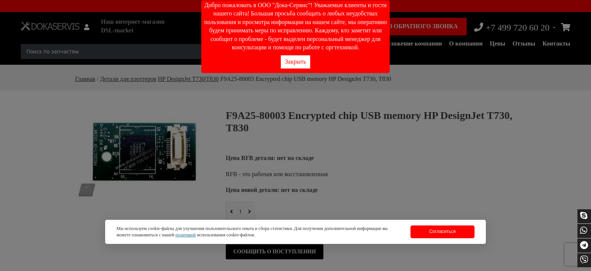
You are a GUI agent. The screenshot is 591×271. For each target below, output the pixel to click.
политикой (185, 235)
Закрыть (295, 61)
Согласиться (442, 231)
